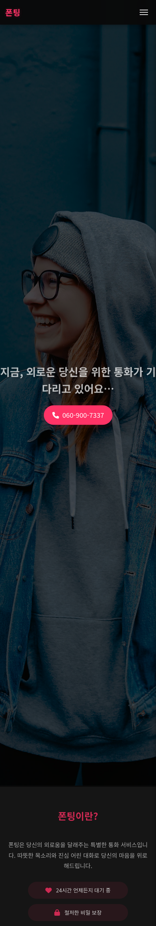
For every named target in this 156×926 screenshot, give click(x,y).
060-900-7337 (78, 396)
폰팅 (13, 12)
